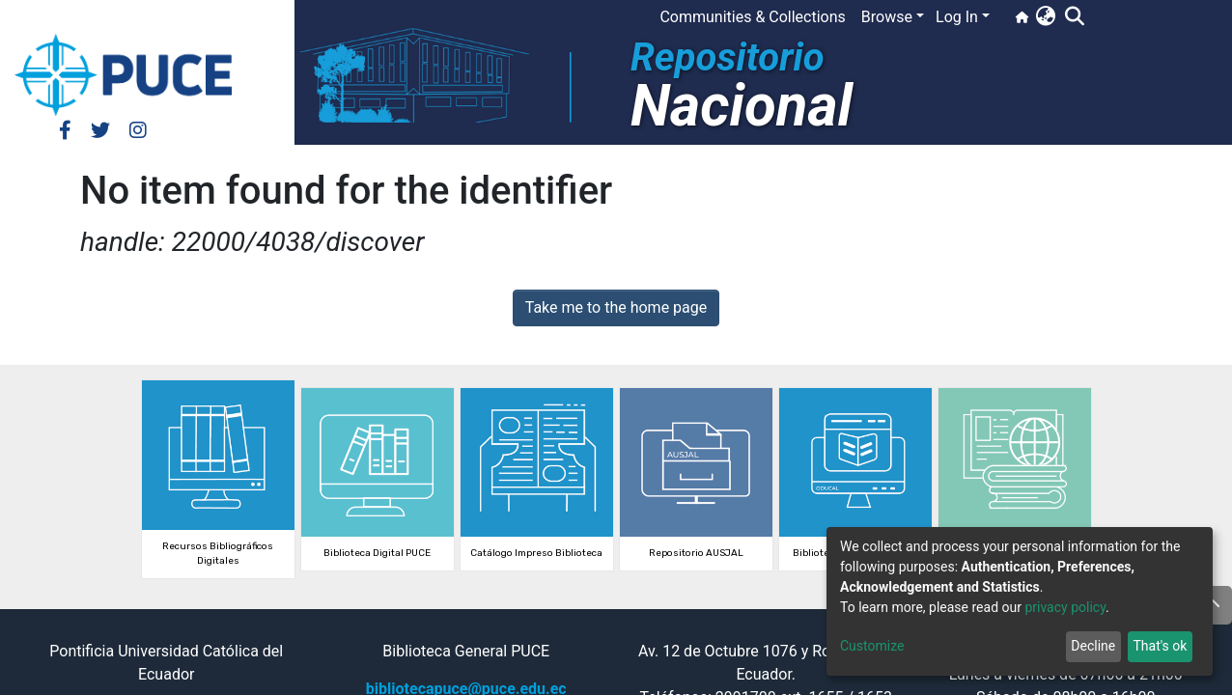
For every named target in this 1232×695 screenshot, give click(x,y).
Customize (872, 645)
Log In (957, 17)
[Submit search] (1074, 17)
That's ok (1160, 645)
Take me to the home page (616, 307)
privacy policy (1065, 607)
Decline (1093, 645)
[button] (1045, 17)
